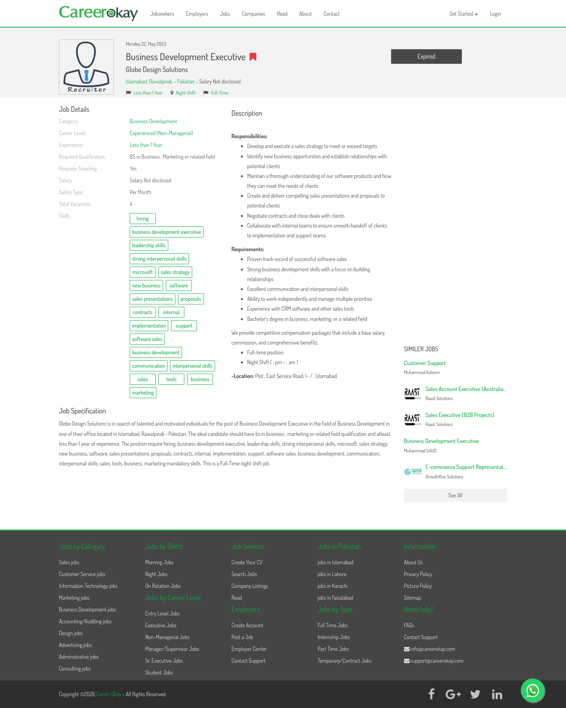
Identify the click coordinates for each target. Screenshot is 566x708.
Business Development (153, 121)
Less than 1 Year (148, 92)
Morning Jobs (159, 562)
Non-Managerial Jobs (167, 637)
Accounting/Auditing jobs (85, 621)
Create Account (247, 625)
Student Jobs (159, 672)
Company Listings (250, 585)
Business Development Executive (441, 441)
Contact (331, 13)
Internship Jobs (334, 637)
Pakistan (186, 81)
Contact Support (249, 660)
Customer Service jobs (82, 574)
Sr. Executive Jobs (164, 660)
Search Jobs (244, 574)
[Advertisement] (455, 224)
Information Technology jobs (88, 585)
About (305, 13)
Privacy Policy (418, 574)
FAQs (409, 625)
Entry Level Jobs (162, 613)
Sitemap (412, 597)
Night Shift (185, 92)
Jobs (225, 13)
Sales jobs (69, 562)
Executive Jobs (160, 625)
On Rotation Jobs (162, 585)
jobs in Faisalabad (335, 597)
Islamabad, (137, 81)
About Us (413, 562)
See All (455, 495)
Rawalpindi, (161, 81)
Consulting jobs (74, 668)
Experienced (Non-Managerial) (161, 133)
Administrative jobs (79, 656)
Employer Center (249, 648)
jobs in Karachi (332, 585)
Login (495, 13)
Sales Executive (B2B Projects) (460, 415)
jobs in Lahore (332, 574)
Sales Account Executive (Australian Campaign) (479, 389)
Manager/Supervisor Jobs (172, 648)
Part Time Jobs (333, 648)
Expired (426, 56)
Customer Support (425, 363)
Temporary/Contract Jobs (344, 660)
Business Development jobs (87, 609)
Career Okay (109, 694)
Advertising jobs (75, 644)
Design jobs (71, 633)
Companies (253, 13)
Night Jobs (156, 574)
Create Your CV (247, 562)
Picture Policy (418, 585)
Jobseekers (162, 13)
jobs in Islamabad (335, 562)
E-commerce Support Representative (468, 467)
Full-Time (220, 92)
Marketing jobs (74, 597)
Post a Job (242, 637)
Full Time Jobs (332, 625)
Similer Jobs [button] (421, 349)
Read (282, 13)
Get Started (464, 13)
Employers (197, 13)
